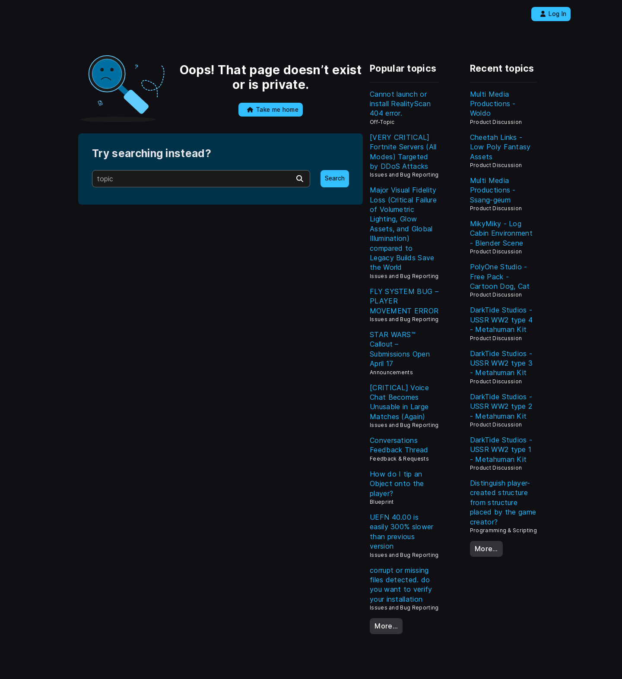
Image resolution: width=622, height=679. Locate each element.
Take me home (272, 109)
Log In (553, 13)
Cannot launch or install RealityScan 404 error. (400, 104)
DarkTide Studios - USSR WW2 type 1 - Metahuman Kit (501, 450)
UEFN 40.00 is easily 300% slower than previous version (402, 531)
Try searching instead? (151, 153)
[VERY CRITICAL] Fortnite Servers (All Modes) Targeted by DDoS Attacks (403, 152)
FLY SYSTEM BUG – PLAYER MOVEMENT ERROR (404, 301)
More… (386, 626)
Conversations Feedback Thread (399, 445)
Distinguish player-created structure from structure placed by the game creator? (503, 502)
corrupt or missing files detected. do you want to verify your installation (401, 584)
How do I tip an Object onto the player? (397, 484)
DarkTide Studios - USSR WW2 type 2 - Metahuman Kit (501, 406)
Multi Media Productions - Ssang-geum (493, 190)
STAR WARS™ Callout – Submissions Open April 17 (400, 349)
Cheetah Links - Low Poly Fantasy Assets (500, 147)
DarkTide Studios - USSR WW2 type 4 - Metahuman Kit (501, 320)
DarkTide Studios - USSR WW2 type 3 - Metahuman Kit (501, 363)
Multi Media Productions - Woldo (493, 104)
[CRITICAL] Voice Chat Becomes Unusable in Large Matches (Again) (399, 402)
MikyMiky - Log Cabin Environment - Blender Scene (501, 233)
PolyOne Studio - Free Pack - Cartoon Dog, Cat (500, 276)
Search (335, 178)
